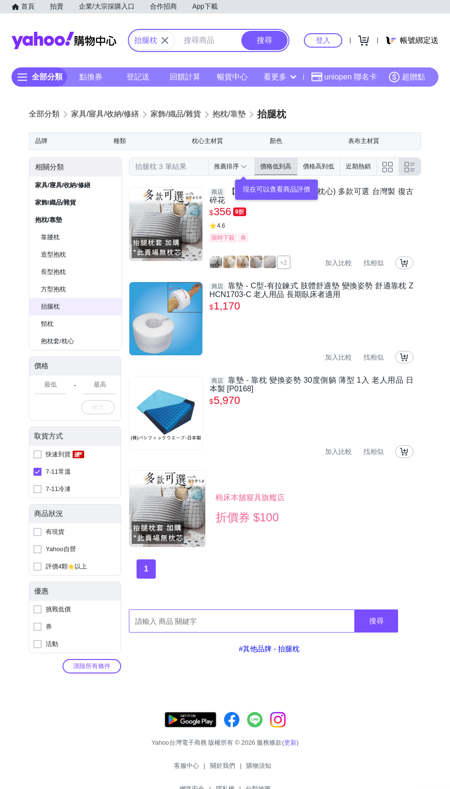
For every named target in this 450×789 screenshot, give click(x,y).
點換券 (90, 77)
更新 (290, 752)
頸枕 (47, 323)
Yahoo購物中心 (64, 40)
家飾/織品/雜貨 (55, 202)
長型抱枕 (53, 271)
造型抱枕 (53, 254)
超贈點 (406, 77)
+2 (283, 262)
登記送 (138, 77)
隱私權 (279, 769)
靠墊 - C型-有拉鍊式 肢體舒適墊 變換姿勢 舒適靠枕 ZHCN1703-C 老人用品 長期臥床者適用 (311, 290)
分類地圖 (312, 769)
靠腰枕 (50, 237)
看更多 (279, 77)
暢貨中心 (232, 77)
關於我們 (173, 769)
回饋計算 (185, 77)
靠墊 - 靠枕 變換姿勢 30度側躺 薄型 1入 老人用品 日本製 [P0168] (311, 384)
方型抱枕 (53, 289)
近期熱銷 (358, 166)
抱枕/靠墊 (48, 219)
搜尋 (376, 621)
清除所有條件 (92, 666)
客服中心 (137, 769)
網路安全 (246, 769)
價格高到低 (318, 166)
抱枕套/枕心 (57, 341)
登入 (323, 40)
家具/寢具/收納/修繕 (62, 185)
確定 (98, 407)
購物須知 (210, 769)
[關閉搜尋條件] (165, 40)
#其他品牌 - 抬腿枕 (269, 649)
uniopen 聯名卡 (344, 77)
